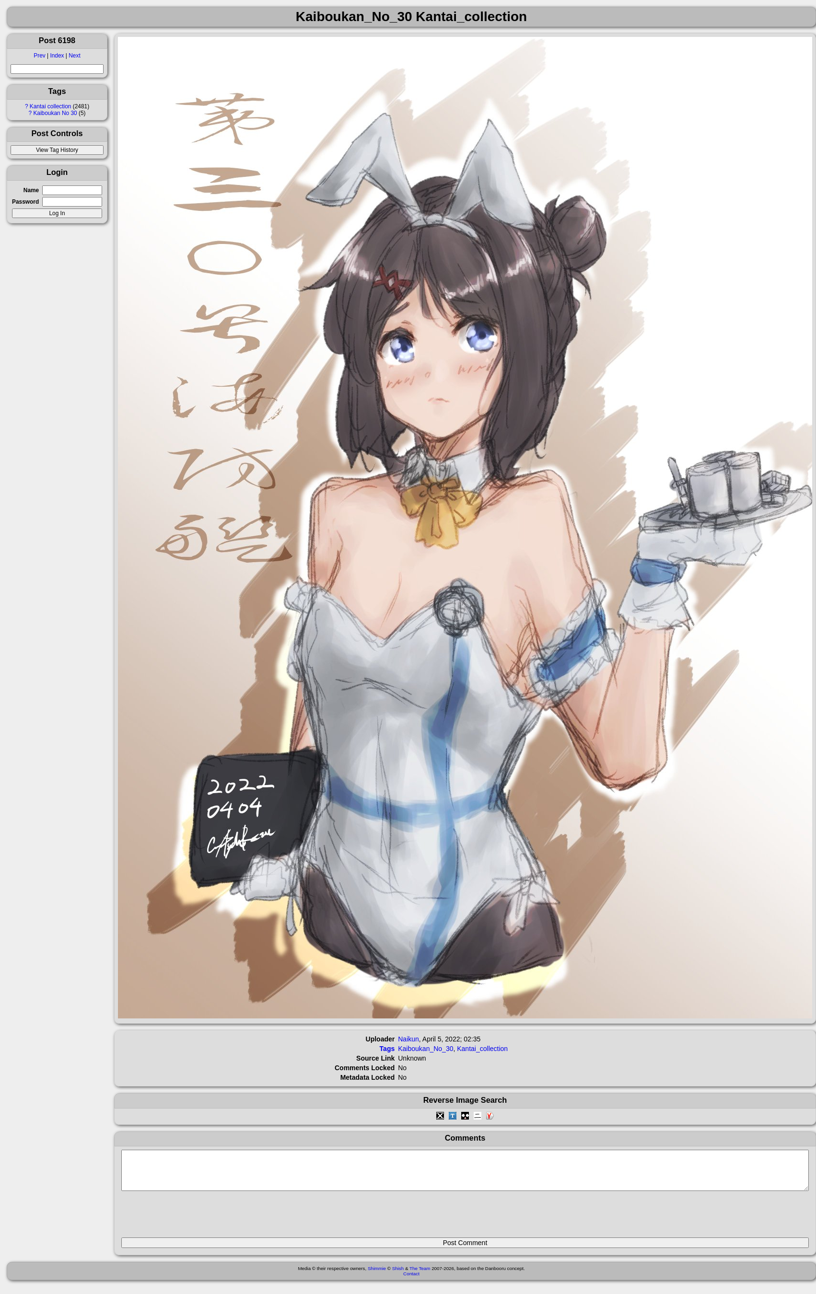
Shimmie (377, 1275)
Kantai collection (50, 106)
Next (74, 55)
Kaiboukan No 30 (55, 113)
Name (31, 190)
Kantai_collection (482, 1048)
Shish (398, 1275)
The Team (419, 1275)
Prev (39, 55)
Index (57, 55)
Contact (411, 1280)
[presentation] (194, 1218)
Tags (387, 1048)
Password (25, 201)
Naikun (408, 1039)
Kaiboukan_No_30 (425, 1048)
